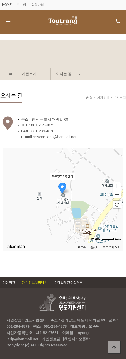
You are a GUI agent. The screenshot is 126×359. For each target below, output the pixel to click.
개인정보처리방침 (34, 282)
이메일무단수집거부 (68, 282)
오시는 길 (68, 74)
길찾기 (94, 247)
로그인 (21, 5)
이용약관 (9, 282)
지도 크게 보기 (111, 247)
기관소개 (29, 74)
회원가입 (37, 5)
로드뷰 (82, 247)
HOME (7, 5)
